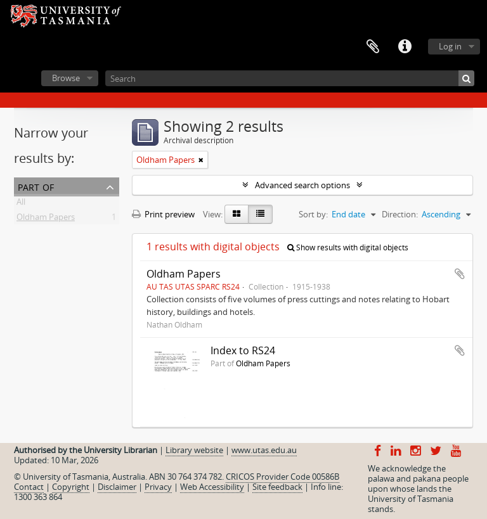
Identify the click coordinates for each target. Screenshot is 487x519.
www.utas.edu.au (264, 450)
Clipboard (373, 47)
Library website (194, 450)
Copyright (70, 486)
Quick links (404, 47)
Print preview (163, 214)
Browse (66, 78)
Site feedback (277, 486)
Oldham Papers (45, 219)
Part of (36, 186)
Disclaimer (117, 486)
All (20, 204)
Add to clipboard (459, 273)
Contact (29, 486)
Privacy (158, 486)
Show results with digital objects (347, 247)
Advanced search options (302, 185)
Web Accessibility (212, 486)
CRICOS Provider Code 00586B (282, 476)
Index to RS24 (243, 350)
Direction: (400, 214)
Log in (450, 46)
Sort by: (313, 214)
